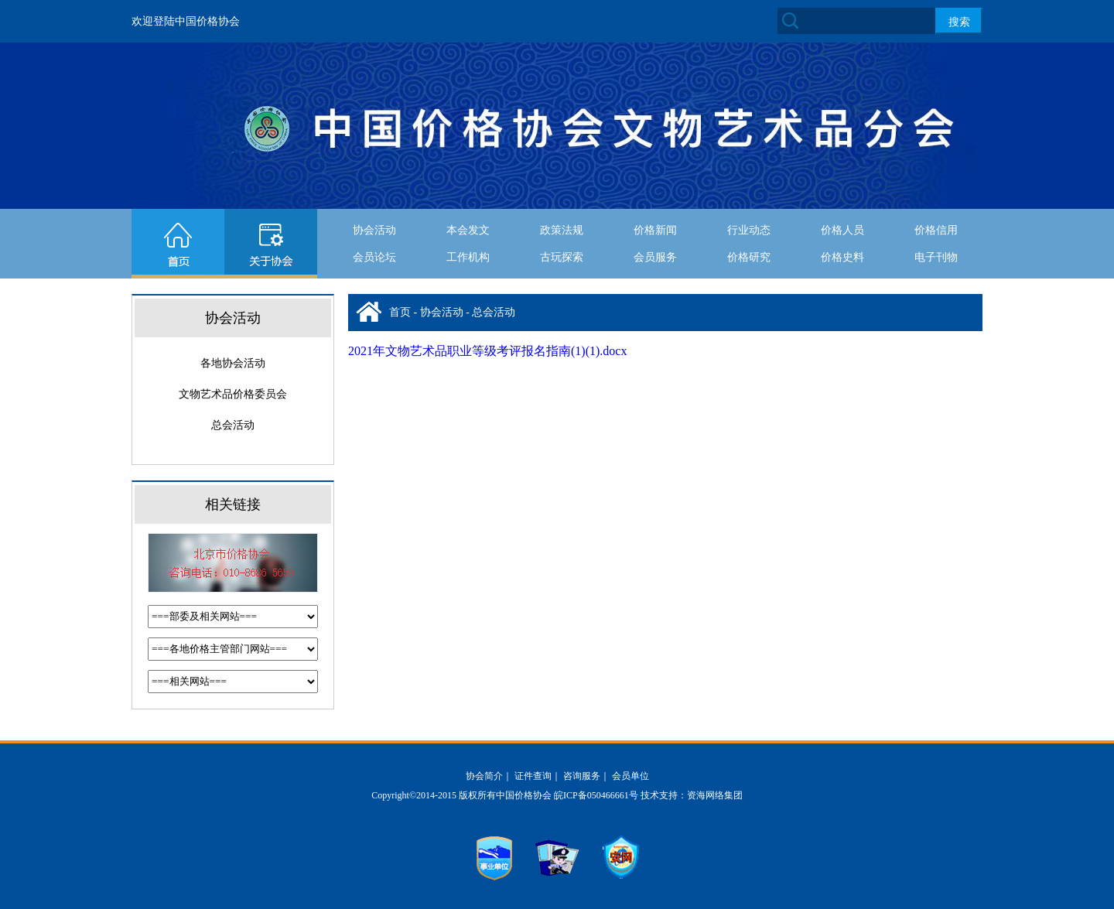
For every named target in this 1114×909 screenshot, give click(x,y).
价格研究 (749, 257)
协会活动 (374, 230)
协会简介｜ (489, 776)
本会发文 (468, 230)
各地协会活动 (232, 363)
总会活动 (233, 425)
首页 (400, 312)
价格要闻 (749, 284)
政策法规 (561, 230)
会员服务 (655, 257)
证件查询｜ (537, 776)
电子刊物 (936, 257)
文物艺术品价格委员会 (233, 394)
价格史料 (842, 257)
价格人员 (842, 230)
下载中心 (561, 284)
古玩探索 (561, 257)
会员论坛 (374, 257)
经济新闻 (842, 284)
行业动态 (749, 230)
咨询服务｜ (586, 776)
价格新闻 (655, 230)
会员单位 (630, 776)
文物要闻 (936, 284)
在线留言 (468, 284)
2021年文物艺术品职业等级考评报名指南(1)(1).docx (487, 350)
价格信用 (936, 230)
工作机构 (468, 257)
